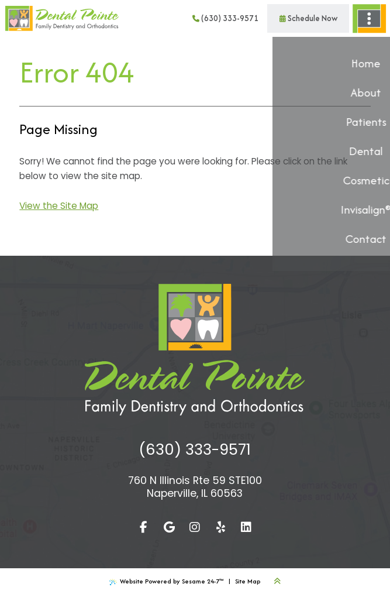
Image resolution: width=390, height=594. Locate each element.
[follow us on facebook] (143, 527)
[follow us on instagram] (195, 527)
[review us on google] (169, 527)
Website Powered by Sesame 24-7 (166, 581)
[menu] (369, 18)
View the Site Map (58, 206)
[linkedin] (246, 527)
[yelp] (220, 527)
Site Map (247, 581)
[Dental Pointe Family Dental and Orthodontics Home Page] (62, 19)
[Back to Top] (277, 581)
